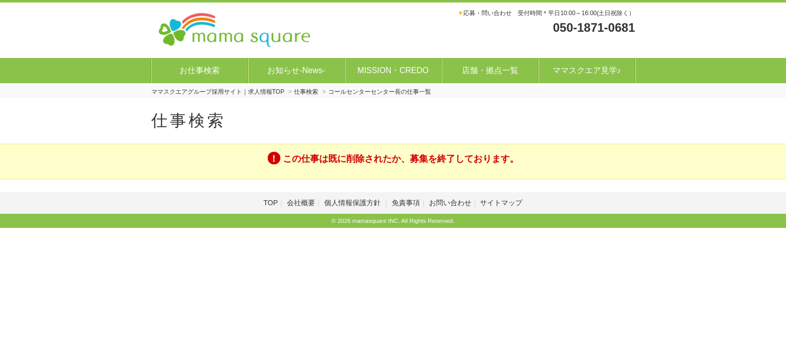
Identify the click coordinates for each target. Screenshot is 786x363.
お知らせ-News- (296, 70)
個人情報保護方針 (353, 203)
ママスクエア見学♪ (587, 70)
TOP (271, 203)
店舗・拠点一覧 (490, 70)
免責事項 (406, 203)
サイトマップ (501, 203)
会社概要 (301, 203)
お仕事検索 (199, 70)
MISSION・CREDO (393, 70)
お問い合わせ (450, 203)
